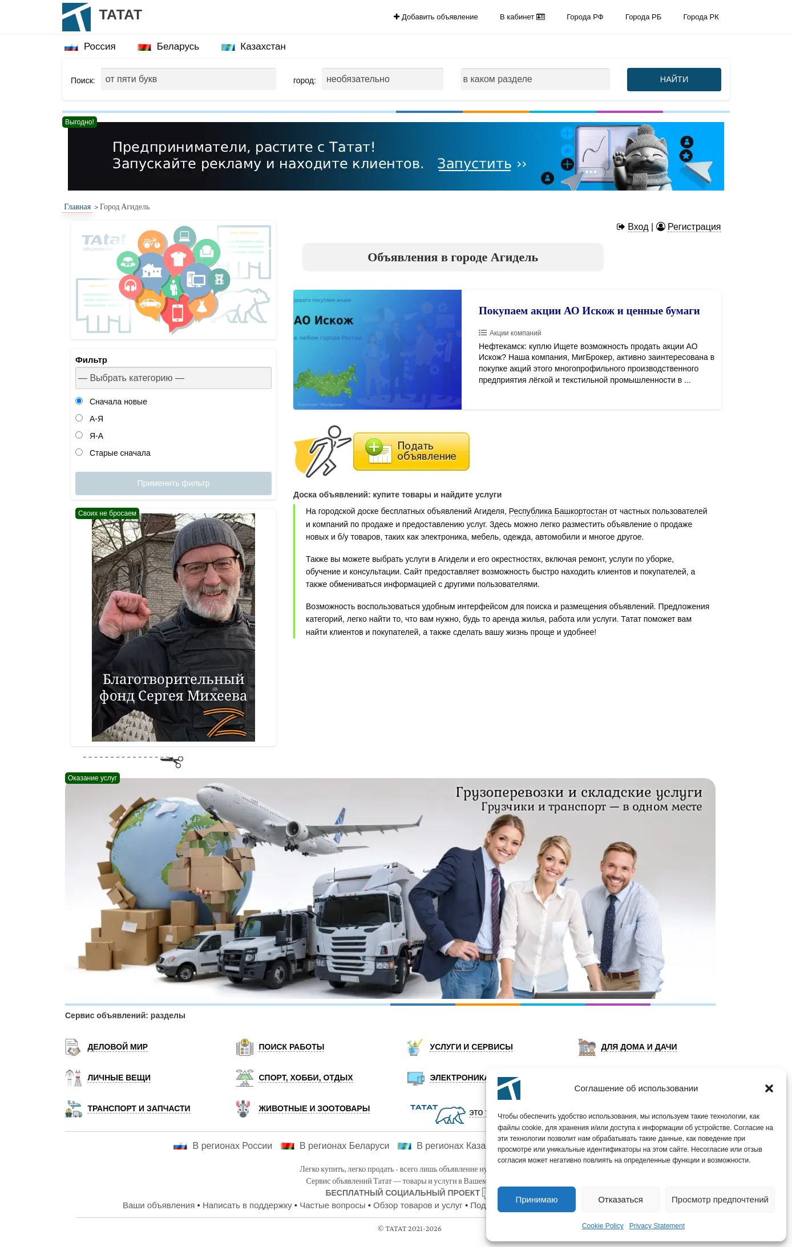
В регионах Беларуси (335, 1146)
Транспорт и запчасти (138, 1108)
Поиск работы (291, 1046)
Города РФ (585, 17)
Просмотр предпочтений (720, 1199)
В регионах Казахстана (456, 1146)
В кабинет (522, 17)
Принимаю (536, 1199)
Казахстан (253, 46)
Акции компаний (515, 333)
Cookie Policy (603, 1226)
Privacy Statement (657, 1226)
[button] (769, 1088)
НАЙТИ (674, 79)
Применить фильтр (173, 483)
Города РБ (643, 17)
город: (304, 80)
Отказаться (620, 1199)
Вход (638, 227)
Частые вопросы (332, 1205)
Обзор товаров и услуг (418, 1205)
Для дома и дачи (639, 1046)
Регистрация (694, 227)
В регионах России (222, 1146)
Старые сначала (113, 452)
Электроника (460, 1077)
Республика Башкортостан (558, 511)
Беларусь (168, 46)
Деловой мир (117, 1046)
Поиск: (83, 80)
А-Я (89, 418)
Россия (89, 46)
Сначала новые (111, 401)
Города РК (701, 17)
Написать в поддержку (247, 1205)
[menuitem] (436, 17)
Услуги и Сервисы (471, 1046)
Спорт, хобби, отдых (305, 1077)
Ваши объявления (159, 1205)
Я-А (89, 435)
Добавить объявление (436, 17)
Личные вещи (119, 1077)
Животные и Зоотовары (314, 1108)
